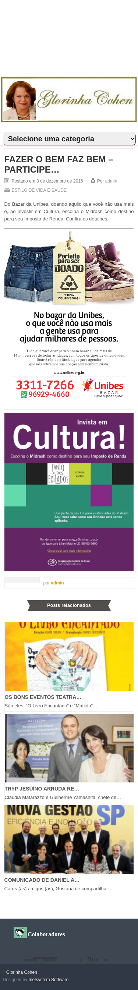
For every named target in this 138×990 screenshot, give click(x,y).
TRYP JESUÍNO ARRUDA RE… (42, 789)
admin (111, 181)
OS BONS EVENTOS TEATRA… (43, 697)
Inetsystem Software (49, 979)
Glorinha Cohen (20, 972)
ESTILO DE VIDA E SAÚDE (39, 190)
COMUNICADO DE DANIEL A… (42, 880)
